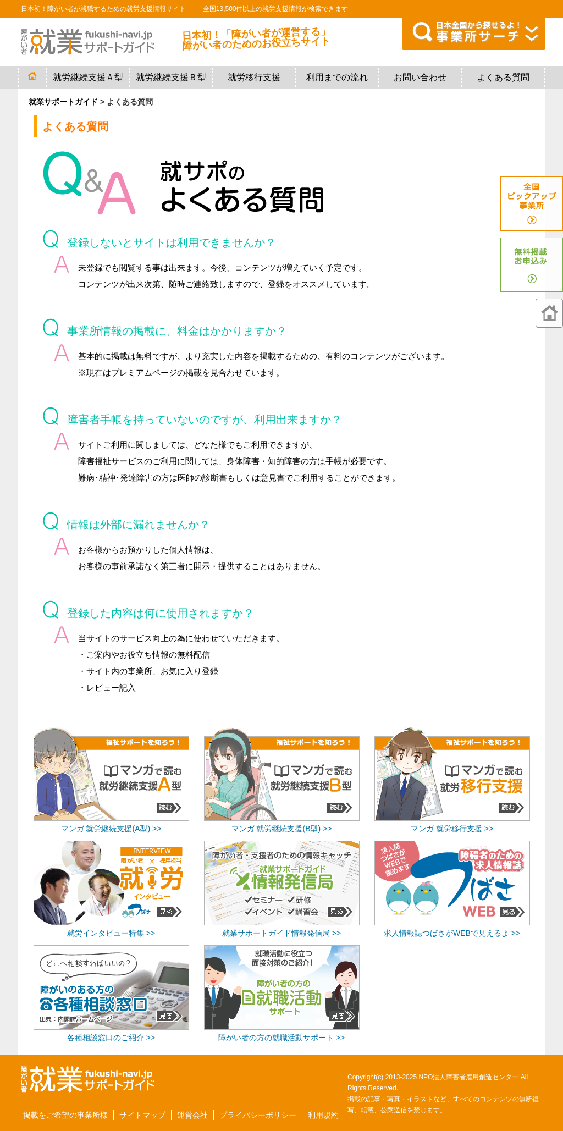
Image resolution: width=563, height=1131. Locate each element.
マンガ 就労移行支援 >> (452, 828)
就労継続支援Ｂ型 (171, 77)
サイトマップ (142, 1115)
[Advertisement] (451, 976)
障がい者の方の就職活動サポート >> (281, 1037)
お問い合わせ (420, 77)
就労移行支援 (254, 77)
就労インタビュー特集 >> (111, 933)
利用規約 (323, 1115)
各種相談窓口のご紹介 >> (111, 1037)
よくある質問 (503, 77)
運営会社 (192, 1115)
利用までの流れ (337, 77)
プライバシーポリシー (257, 1115)
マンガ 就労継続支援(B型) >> (281, 828)
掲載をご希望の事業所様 (65, 1115)
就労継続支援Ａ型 (88, 77)
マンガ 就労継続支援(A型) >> (111, 828)
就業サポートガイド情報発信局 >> (281, 933)
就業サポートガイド (63, 101)
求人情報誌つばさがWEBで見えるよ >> (452, 933)
